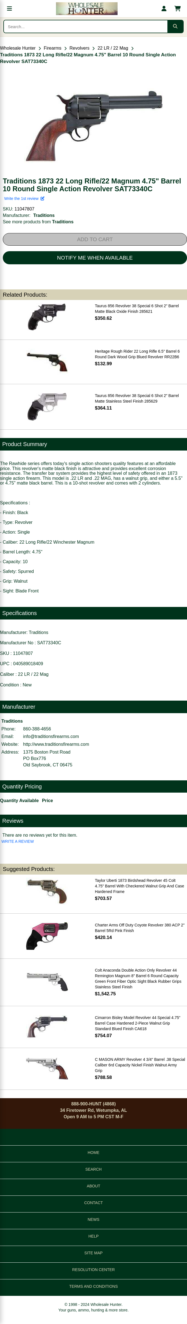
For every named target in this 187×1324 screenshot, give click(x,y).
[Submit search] (175, 26)
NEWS (93, 1219)
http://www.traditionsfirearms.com (56, 744)
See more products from (38, 221)
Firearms (52, 48)
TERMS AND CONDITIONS (93, 1286)
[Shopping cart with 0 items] (177, 9)
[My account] (164, 9)
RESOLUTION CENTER (93, 1269)
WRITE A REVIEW (17, 841)
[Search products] (85, 26)
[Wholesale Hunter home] (87, 8)
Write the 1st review (24, 198)
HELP (93, 1236)
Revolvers (79, 48)
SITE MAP (93, 1253)
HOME (93, 1152)
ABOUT (93, 1186)
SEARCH (93, 1169)
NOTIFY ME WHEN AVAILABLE (95, 258)
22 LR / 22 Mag (112, 48)
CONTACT (93, 1202)
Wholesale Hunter (18, 48)
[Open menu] (9, 9)
